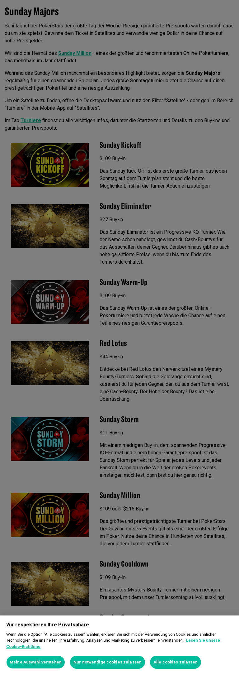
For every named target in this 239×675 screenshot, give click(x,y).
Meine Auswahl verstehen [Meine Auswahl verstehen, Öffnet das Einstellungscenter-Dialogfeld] (36, 662)
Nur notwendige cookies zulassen (107, 662)
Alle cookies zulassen (175, 662)
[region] (119, 645)
